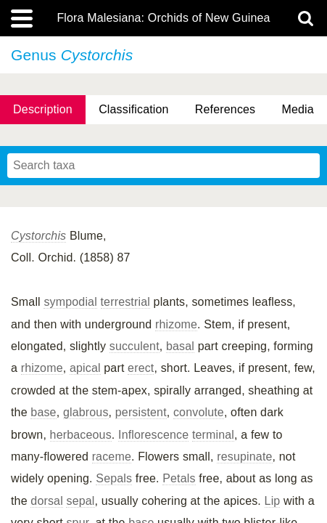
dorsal (46, 501)
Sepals (114, 478)
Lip (273, 501)
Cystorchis (38, 236)
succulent (134, 346)
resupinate (244, 456)
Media (297, 109)
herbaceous (81, 435)
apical (85, 368)
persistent (141, 412)
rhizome (176, 324)
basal (180, 346)
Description (43, 109)
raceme (111, 456)
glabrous (86, 412)
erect (141, 368)
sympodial (70, 302)
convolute (198, 412)
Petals (178, 478)
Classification (134, 109)
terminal (213, 435)
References (225, 109)
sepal (80, 501)
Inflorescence (153, 435)
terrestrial (125, 302)
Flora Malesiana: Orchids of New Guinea (163, 18)
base (43, 412)
